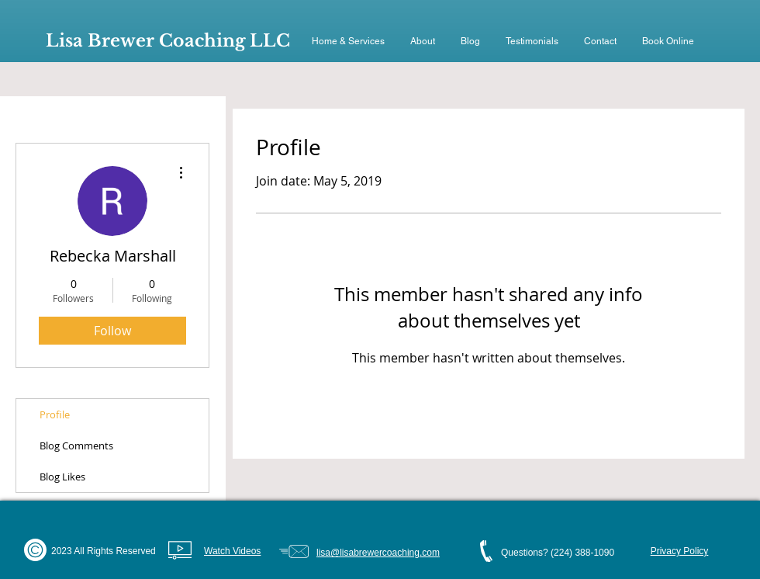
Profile (55, 414)
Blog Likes (62, 477)
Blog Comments (76, 445)
